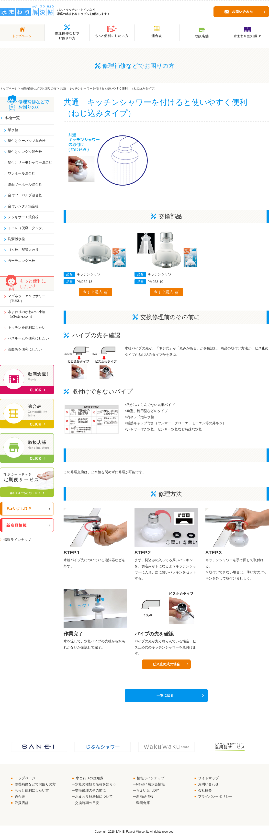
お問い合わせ (208, 784)
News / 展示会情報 (150, 784)
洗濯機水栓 (16, 239)
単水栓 (13, 130)
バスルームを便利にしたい (28, 338)
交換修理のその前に (90, 791)
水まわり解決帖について (94, 797)
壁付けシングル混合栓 (25, 152)
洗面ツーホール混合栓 (25, 184)
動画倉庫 (143, 803)
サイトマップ (208, 778)
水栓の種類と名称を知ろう (95, 784)
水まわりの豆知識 (89, 778)
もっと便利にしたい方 (32, 791)
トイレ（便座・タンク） (26, 228)
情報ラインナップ (17, 540)
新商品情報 (144, 797)
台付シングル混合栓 (23, 206)
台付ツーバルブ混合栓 (25, 195)
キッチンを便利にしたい (26, 327)
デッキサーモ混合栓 (23, 217)
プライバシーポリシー (215, 797)
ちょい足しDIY (147, 791)
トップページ (9, 88)
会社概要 (205, 791)
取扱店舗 (21, 803)
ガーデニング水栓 (21, 261)
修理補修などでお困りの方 (38, 88)
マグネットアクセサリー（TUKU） (26, 298)
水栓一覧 (12, 118)
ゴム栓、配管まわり (23, 250)
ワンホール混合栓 (21, 173)
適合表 (20, 797)
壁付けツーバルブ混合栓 (26, 141)
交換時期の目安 (87, 803)
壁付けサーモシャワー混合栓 (30, 162)
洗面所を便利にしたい (25, 349)
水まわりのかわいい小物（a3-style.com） (26, 314)
